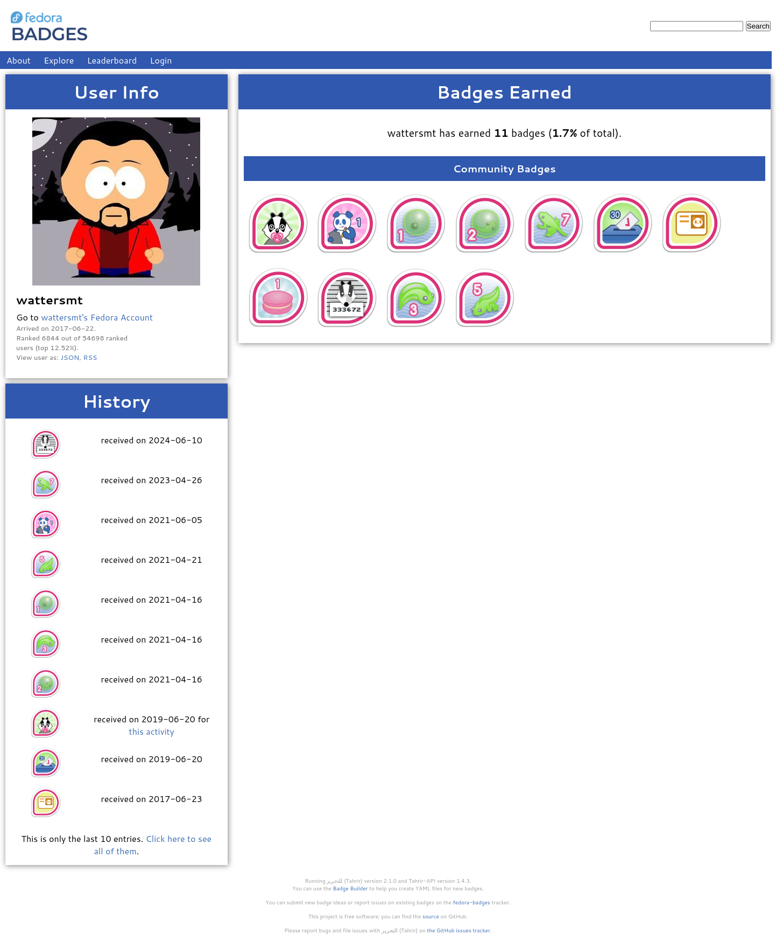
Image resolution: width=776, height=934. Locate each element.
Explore (59, 60)
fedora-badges (471, 902)
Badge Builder (350, 888)
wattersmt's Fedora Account (97, 317)
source (430, 916)
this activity (151, 731)
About (18, 60)
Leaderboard (112, 60)
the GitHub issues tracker (458, 930)
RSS (90, 357)
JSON (69, 357)
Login (161, 60)
